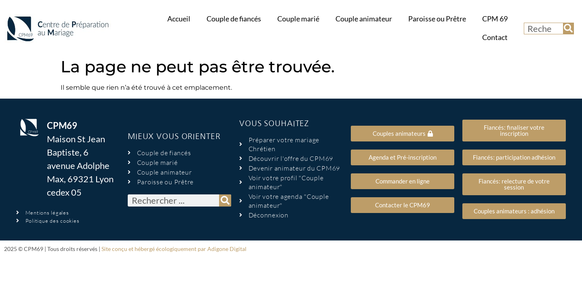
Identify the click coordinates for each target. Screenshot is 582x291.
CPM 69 (495, 19)
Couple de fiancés (234, 19)
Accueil (178, 19)
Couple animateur (363, 19)
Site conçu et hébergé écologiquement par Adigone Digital (174, 248)
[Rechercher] (568, 28)
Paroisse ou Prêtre (437, 19)
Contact (495, 37)
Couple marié (298, 19)
